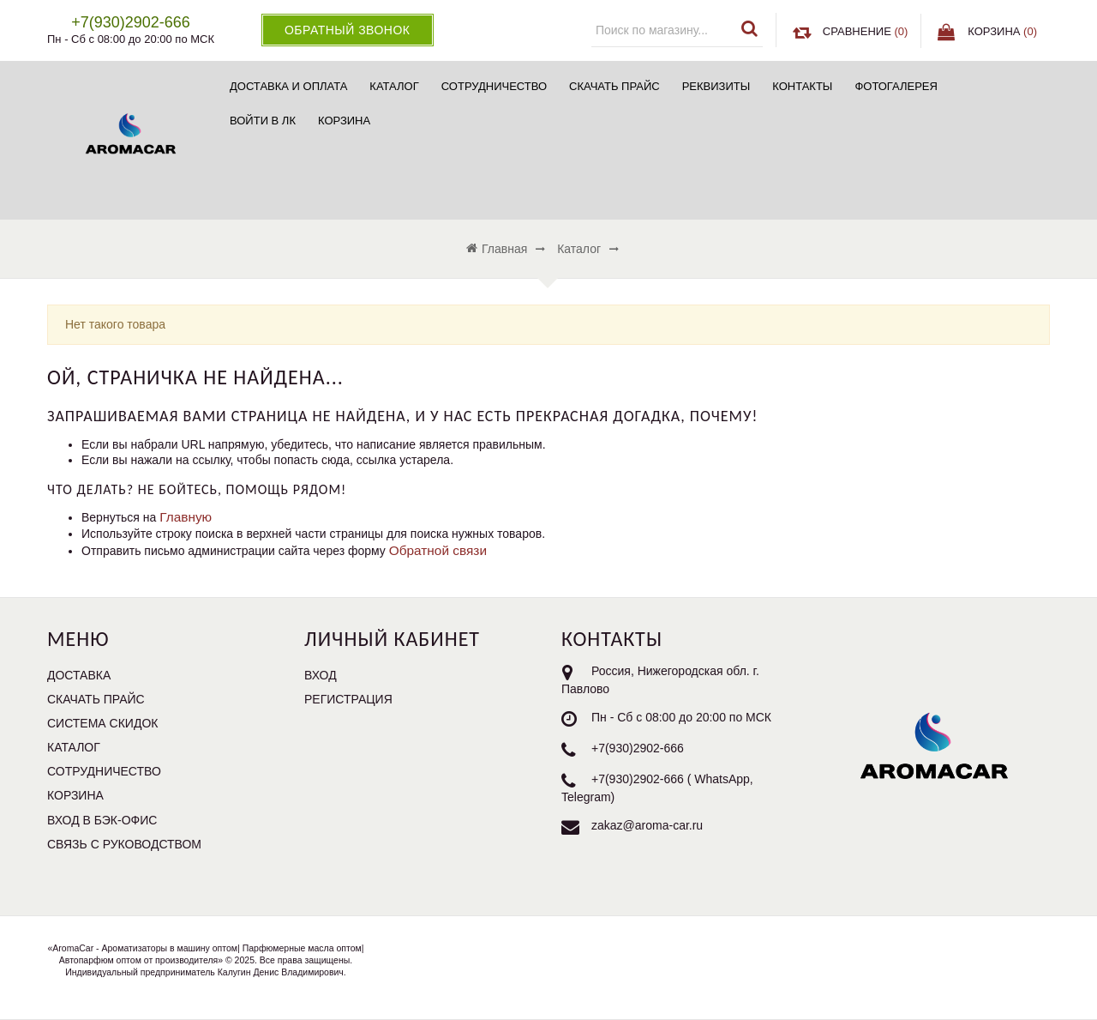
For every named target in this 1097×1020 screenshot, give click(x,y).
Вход (320, 675)
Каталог (393, 86)
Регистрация (348, 699)
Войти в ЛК (263, 120)
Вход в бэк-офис (102, 820)
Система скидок (102, 723)
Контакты (802, 86)
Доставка (79, 675)
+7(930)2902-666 (637, 748)
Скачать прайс (614, 86)
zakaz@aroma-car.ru (647, 825)
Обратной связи (438, 550)
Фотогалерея (896, 86)
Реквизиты (716, 86)
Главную (185, 517)
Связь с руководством (124, 844)
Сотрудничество (494, 86)
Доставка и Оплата (288, 86)
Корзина (344, 120)
